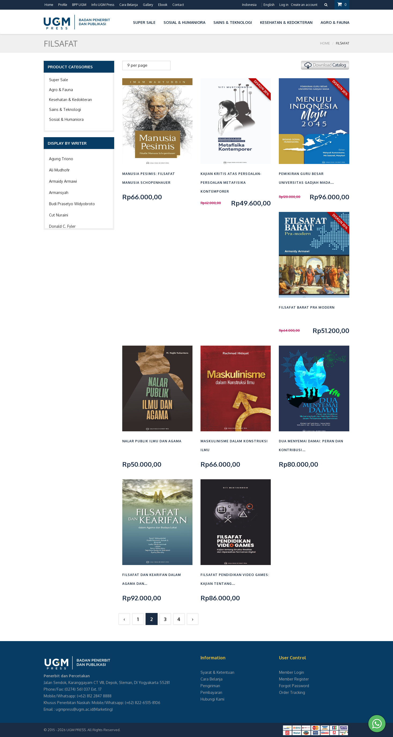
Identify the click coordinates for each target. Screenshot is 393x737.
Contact (178, 5)
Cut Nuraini (58, 215)
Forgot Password (294, 685)
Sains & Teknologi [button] (232, 22)
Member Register (294, 679)
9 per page (137, 65)
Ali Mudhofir (59, 170)
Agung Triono (61, 158)
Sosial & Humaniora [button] (184, 22)
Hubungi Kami (212, 699)
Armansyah (58, 192)
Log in (283, 5)
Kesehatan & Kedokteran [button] (286, 22)
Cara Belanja (128, 5)
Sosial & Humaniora (66, 119)
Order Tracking (292, 692)
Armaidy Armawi (63, 181)
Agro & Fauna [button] (335, 22)
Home (49, 5)
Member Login (291, 672)
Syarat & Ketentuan (217, 672)
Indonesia (249, 5)
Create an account (304, 5)
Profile (62, 5)
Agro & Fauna (61, 89)
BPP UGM (79, 5)
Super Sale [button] (144, 22)
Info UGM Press (102, 5)
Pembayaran (211, 692)
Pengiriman (210, 685)
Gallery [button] (148, 5)
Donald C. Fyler (62, 226)
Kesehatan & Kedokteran (70, 99)
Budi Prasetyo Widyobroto (72, 203)
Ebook (162, 5)
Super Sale (58, 79)
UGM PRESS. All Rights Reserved (93, 730)
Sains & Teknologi (65, 109)
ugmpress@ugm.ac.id (74, 709)
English (269, 5)
